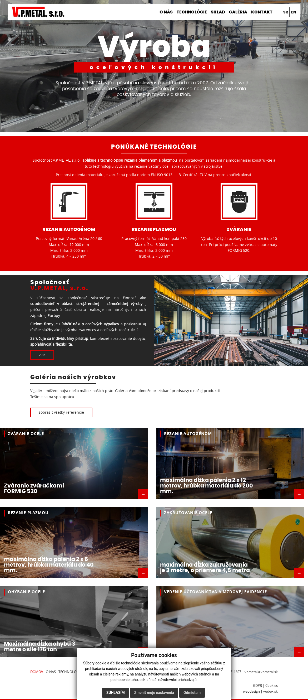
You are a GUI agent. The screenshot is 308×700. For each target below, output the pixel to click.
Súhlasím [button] (115, 693)
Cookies (271, 685)
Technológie (192, 12)
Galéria (238, 12)
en (293, 12)
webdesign (251, 691)
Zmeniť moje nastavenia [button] (154, 693)
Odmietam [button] (192, 693)
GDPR (257, 685)
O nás (166, 12)
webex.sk (270, 691)
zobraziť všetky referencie (61, 412)
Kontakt (261, 12)
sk (285, 12)
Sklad (218, 12)
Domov (147, 12)
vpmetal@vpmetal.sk (261, 672)
